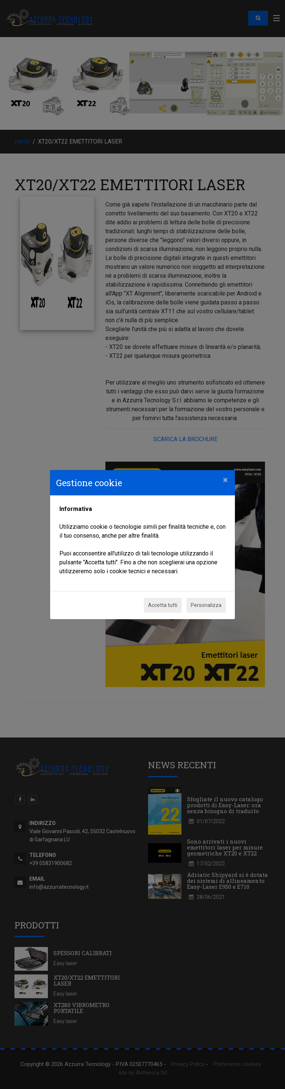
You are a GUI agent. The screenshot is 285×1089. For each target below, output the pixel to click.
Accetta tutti (162, 605)
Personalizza (206, 605)
